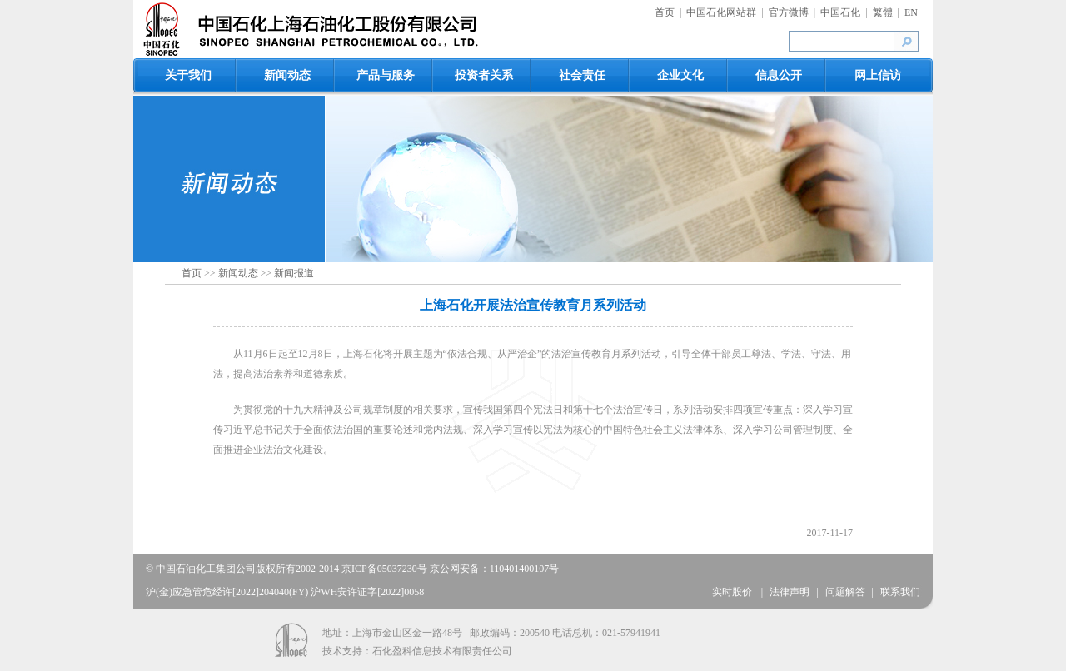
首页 (665, 12)
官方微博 (789, 12)
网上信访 (877, 75)
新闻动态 (287, 75)
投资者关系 (484, 75)
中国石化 (840, 12)
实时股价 (733, 592)
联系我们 (900, 592)
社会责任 (582, 75)
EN (911, 12)
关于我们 (188, 75)
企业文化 (680, 75)
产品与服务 (385, 75)
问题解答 (845, 592)
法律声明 (789, 592)
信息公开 (778, 75)
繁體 (883, 12)
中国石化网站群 (721, 12)
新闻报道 (294, 273)
